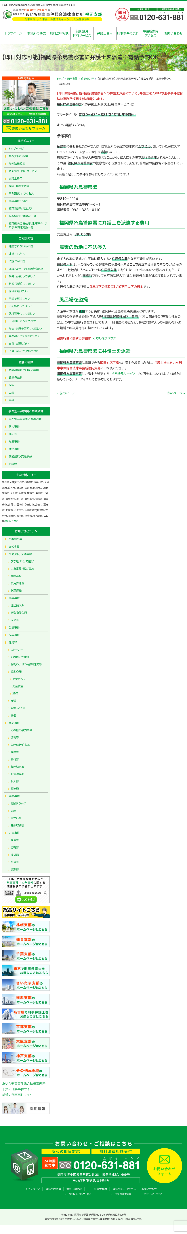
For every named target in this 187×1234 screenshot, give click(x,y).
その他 (13, 463)
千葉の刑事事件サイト (17, 1089)
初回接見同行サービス (82, 33)
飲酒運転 (16, 590)
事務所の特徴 (36, 33)
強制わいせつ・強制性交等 (26, 664)
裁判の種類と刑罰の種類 (24, 370)
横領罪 (15, 854)
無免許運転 (17, 583)
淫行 (15, 693)
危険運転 (16, 576)
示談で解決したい (19, 298)
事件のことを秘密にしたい (25, 336)
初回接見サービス (123, 374)
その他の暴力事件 (21, 730)
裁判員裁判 (15, 377)
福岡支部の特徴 (18, 156)
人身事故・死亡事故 (22, 568)
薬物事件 (14, 449)
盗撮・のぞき (18, 708)
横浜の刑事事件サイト (17, 1095)
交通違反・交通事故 (20, 456)
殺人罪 (15, 781)
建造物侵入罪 (19, 612)
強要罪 (15, 752)
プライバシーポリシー (154, 1194)
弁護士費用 (105, 33)
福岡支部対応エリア (20, 208)
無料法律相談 (59, 33)
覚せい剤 (16, 818)
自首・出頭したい (19, 343)
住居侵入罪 (87, 78)
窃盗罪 (15, 862)
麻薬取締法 (17, 825)
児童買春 (17, 686)
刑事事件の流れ (128, 33)
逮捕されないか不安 (21, 246)
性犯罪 (13, 434)
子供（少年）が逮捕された (24, 351)
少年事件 (14, 635)
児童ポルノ (19, 679)
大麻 (13, 810)
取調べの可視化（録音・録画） (26, 268)
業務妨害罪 (17, 766)
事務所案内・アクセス (21, 193)
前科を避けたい (18, 291)
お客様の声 (15, 539)
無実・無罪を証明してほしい (25, 328)
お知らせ (14, 546)
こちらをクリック (103, 338)
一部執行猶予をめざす (22, 321)
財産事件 (14, 441)
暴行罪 (15, 759)
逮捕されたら (17, 253)
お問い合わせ (173, 33)
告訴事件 (14, 627)
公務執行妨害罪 (20, 744)
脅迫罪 (15, 788)
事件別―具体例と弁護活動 (25, 419)
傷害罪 (15, 737)
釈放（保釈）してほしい (22, 283)
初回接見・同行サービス (23, 171)
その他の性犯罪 (20, 657)
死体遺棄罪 (17, 774)
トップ (60, 78)
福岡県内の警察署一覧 (22, 216)
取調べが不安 (17, 261)
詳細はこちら (11, 521)
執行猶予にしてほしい (22, 313)
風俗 (13, 715)
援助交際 (16, 671)
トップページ (13, 33)
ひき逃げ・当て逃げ (22, 561)
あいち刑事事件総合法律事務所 (23, 1084)
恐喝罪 (15, 847)
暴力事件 (14, 426)
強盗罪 (15, 840)
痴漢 (13, 700)
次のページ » (176, 393)
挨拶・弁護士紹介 (19, 186)
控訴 (11, 385)
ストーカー (17, 649)
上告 (11, 392)
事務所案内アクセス (150, 33)
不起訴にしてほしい (20, 306)
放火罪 (15, 620)
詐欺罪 (15, 869)
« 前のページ (66, 393)
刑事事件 (72, 78)
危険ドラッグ (18, 803)
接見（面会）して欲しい (22, 276)
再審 (11, 400)
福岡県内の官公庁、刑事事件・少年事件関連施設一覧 (28, 225)
